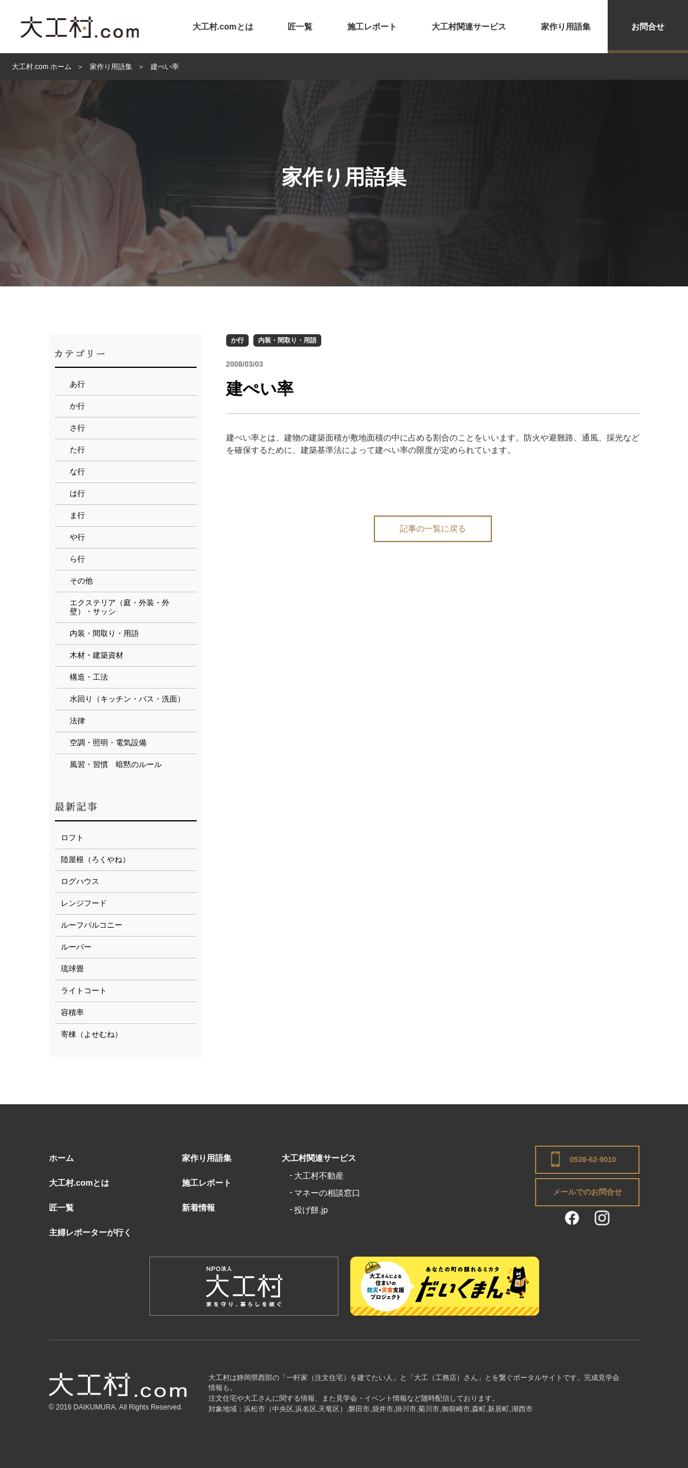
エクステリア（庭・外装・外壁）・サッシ (119, 607)
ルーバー (76, 946)
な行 (77, 471)
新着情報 (198, 1207)
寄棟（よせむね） (91, 1034)
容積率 (72, 1012)
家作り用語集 (566, 26)
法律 (77, 720)
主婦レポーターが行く (90, 1232)
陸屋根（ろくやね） (95, 859)
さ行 (77, 427)
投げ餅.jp (311, 1210)
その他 (81, 580)
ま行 (77, 515)
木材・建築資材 (96, 655)
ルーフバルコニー (91, 925)
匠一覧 (300, 26)
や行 (77, 537)
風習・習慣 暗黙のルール (116, 764)
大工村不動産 (319, 1175)
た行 (77, 449)
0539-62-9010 (593, 1160)
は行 (77, 493)
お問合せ (647, 26)
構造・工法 (89, 677)
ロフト (72, 837)
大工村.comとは (223, 26)
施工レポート (372, 26)
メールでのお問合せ (587, 1192)
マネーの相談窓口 (327, 1193)
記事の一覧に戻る (433, 528)
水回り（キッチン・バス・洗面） (127, 698)
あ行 (77, 384)
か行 (237, 340)
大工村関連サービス (469, 26)
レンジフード (84, 903)
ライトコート (84, 990)
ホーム (61, 1158)
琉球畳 (72, 968)
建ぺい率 (260, 389)
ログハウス (80, 881)
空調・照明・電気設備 (108, 742)
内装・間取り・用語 (287, 340)
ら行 (77, 558)
